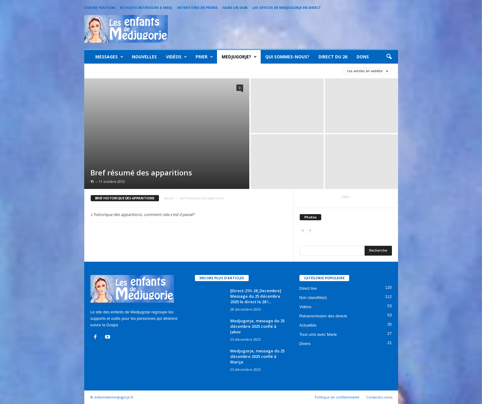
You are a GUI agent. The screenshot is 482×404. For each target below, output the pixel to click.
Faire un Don (234, 7)
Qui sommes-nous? (287, 57)
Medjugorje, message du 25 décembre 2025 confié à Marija (257, 356)
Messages (109, 57)
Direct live (308, 288)
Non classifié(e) (313, 297)
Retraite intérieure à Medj (146, 7)
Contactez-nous (379, 397)
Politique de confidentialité (337, 397)
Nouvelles (144, 57)
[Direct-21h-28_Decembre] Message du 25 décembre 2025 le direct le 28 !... (255, 296)
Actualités (308, 325)
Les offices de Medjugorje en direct (286, 7)
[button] (389, 57)
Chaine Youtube (99, 7)
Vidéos (176, 57)
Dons (363, 57)
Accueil (169, 198)
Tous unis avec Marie (318, 334)
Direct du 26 (332, 57)
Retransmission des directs (323, 316)
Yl (92, 181)
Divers (305, 343)
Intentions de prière (197, 7)
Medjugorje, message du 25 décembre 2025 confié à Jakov (257, 326)
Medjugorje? (239, 57)
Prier (204, 57)
